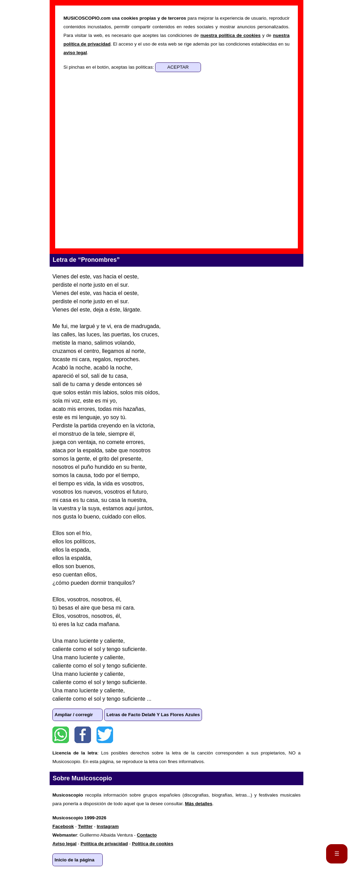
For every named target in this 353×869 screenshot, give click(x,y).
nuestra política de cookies (230, 35)
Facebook (82, 735)
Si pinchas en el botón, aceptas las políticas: (109, 67)
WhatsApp (60, 735)
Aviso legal (64, 843)
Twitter (105, 735)
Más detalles (198, 803)
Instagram (108, 826)
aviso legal (75, 52)
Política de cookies (152, 843)
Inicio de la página (74, 859)
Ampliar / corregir (73, 714)
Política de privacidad (104, 843)
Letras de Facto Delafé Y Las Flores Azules (153, 714)
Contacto (147, 835)
